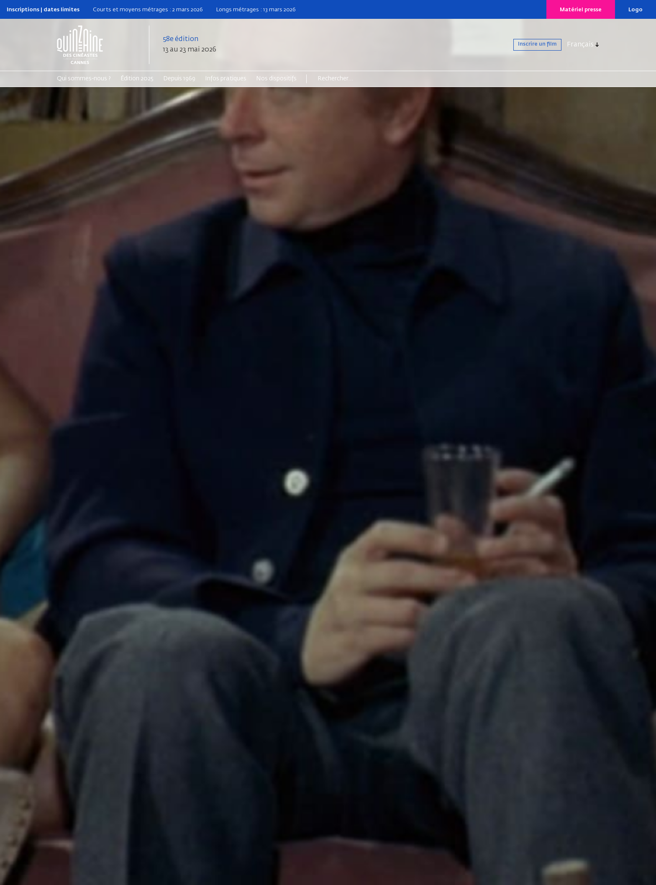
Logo (635, 10)
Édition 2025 (137, 79)
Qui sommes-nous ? (84, 79)
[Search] (350, 78)
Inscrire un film (529, 44)
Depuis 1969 (179, 79)
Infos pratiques (225, 79)
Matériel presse (581, 10)
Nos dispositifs (276, 79)
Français (580, 44)
